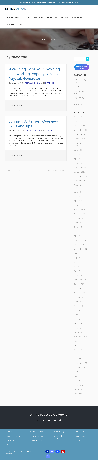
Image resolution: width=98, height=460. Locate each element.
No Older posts (16, 170)
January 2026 (79, 126)
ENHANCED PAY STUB (34, 17)
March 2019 (78, 385)
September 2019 (80, 372)
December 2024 (80, 176)
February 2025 (80, 168)
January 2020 (79, 354)
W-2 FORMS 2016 (36, 436)
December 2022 (80, 249)
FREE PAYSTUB (52, 17)
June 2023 (78, 227)
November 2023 (80, 214)
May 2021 (77, 319)
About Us (80, 432)
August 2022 (79, 253)
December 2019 (80, 359)
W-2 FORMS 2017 (36, 440)
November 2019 (80, 363)
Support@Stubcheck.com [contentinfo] (46, 2)
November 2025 (80, 134)
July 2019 (77, 380)
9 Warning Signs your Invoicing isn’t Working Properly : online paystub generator (34, 74)
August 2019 (79, 376)
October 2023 (79, 218)
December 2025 (80, 130)
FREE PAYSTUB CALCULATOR (72, 17)
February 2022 (80, 280)
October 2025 (79, 139)
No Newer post (55, 170)
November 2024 (80, 181)
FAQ (78, 440)
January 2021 (79, 332)
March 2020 (79, 350)
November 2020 (80, 337)
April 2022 (78, 271)
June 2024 (78, 192)
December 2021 (80, 288)
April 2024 (78, 201)
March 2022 (78, 275)
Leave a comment (16, 105)
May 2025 (78, 154)
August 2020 (79, 341)
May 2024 (78, 196)
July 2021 (77, 310)
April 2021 (78, 323)
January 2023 (79, 244)
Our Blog (49, 83)
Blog (32, 445)
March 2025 (78, 163)
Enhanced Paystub (14, 440)
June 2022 (78, 262)
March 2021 (78, 328)
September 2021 (80, 302)
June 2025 (78, 150)
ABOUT (23, 25)
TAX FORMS (11, 25)
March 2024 (79, 205)
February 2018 (80, 394)
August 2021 (79, 306)
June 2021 (78, 315)
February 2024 (80, 209)
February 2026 (80, 121)
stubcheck (15, 83)
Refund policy (59, 443)
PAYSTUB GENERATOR (14, 17)
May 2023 (77, 231)
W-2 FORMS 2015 (36, 432)
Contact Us (80, 436)
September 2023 (81, 223)
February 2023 (80, 240)
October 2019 (79, 367)
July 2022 (77, 258)
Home (9, 432)
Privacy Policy (58, 432)
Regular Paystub (13, 436)
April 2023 (78, 236)
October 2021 (79, 297)
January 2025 (79, 172)
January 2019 (79, 389)
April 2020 (78, 345)
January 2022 (79, 284)
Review (10, 445)
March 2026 (78, 117)
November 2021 (80, 293)
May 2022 (77, 266)
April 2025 (78, 159)
